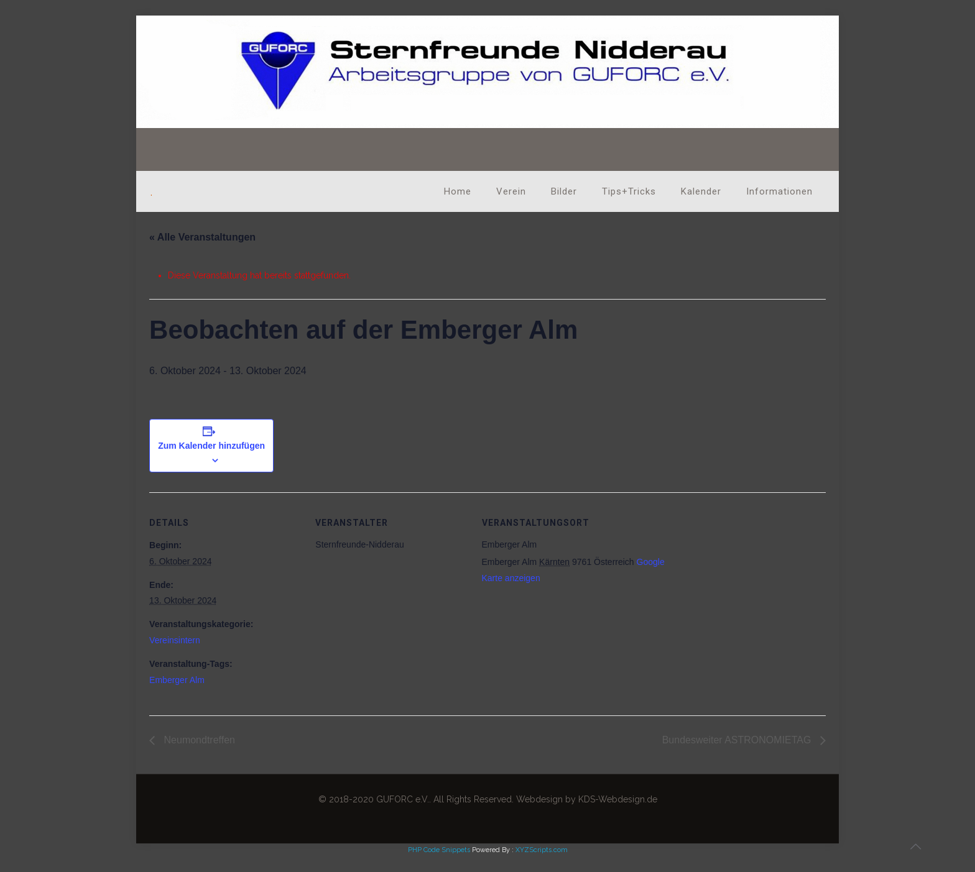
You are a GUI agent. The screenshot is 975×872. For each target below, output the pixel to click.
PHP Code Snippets (439, 850)
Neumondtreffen (198, 740)
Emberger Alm (177, 680)
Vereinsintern (174, 640)
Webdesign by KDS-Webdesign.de (586, 799)
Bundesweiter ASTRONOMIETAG (738, 740)
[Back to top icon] (915, 846)
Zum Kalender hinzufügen (211, 446)
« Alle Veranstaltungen (202, 237)
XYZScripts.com (541, 850)
